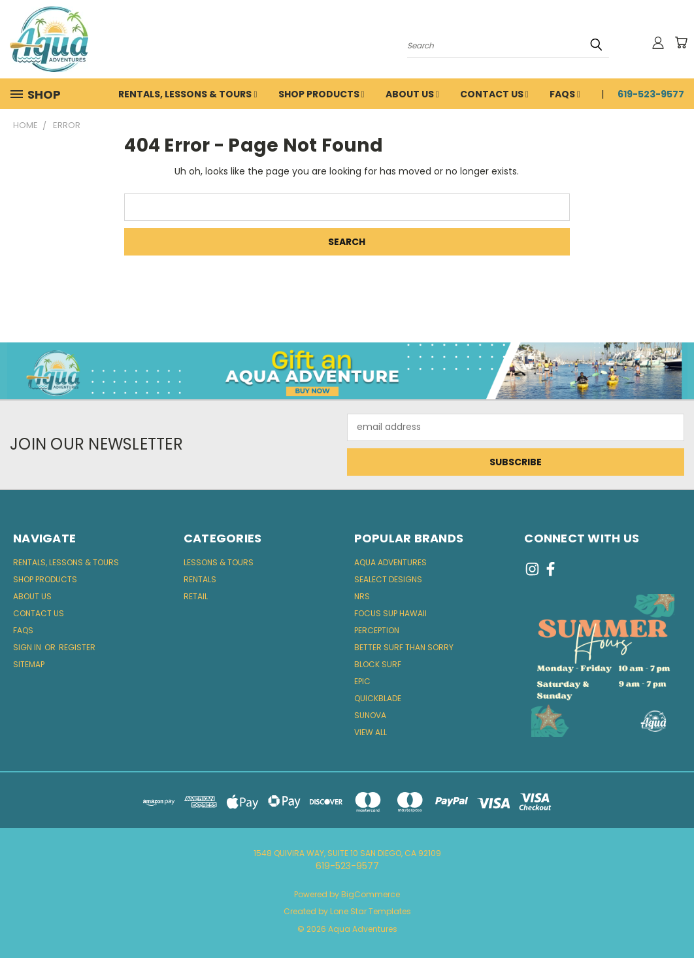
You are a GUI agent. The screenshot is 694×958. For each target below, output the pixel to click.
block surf (377, 664)
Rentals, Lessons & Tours (187, 94)
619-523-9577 (651, 94)
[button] (347, 370)
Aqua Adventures (390, 562)
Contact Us (494, 94)
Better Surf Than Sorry (404, 647)
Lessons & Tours (219, 562)
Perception (376, 630)
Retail (196, 596)
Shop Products (321, 94)
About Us (412, 94)
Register (77, 647)
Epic (362, 681)
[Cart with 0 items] (680, 42)
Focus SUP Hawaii (390, 613)
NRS (362, 596)
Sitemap (28, 664)
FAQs (565, 94)
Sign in (28, 647)
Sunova (370, 715)
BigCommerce (370, 894)
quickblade (377, 698)
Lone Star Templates (370, 911)
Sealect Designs (388, 579)
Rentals (200, 579)
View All (370, 732)
